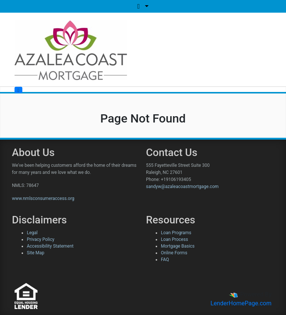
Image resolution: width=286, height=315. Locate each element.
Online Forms (174, 252)
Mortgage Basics (178, 246)
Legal (32, 232)
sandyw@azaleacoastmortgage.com (182, 186)
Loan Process (174, 239)
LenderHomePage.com (240, 303)
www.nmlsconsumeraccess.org (43, 198)
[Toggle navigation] (18, 90)
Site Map (35, 252)
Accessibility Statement (50, 246)
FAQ (165, 259)
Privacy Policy (40, 239)
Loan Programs (176, 232)
